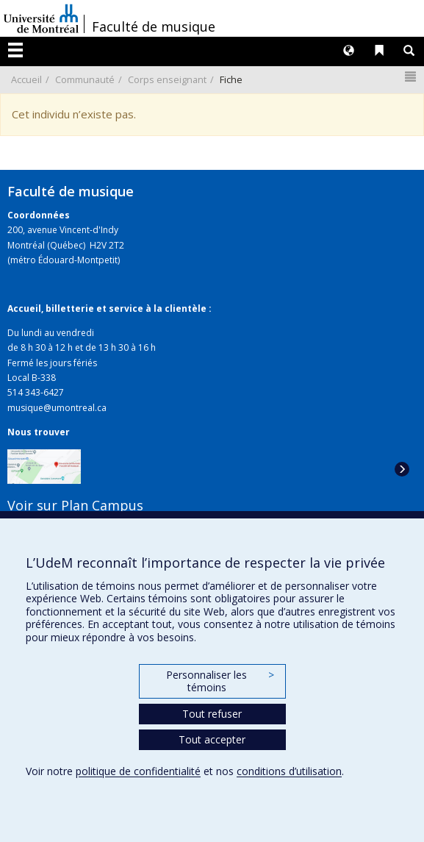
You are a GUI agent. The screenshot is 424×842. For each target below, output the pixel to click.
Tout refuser (212, 714)
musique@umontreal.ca (57, 408)
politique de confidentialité (138, 771)
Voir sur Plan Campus (75, 505)
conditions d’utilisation (289, 771)
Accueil (26, 79)
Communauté (85, 79)
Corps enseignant (167, 79)
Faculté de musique (153, 26)
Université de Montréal (41, 18)
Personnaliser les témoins (219, 681)
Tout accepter (212, 739)
